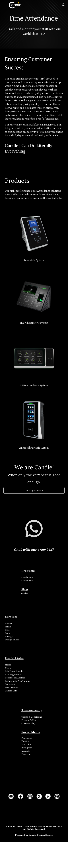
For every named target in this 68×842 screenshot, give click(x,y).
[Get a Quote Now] (34, 490)
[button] (4, 5)
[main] (34, 17)
